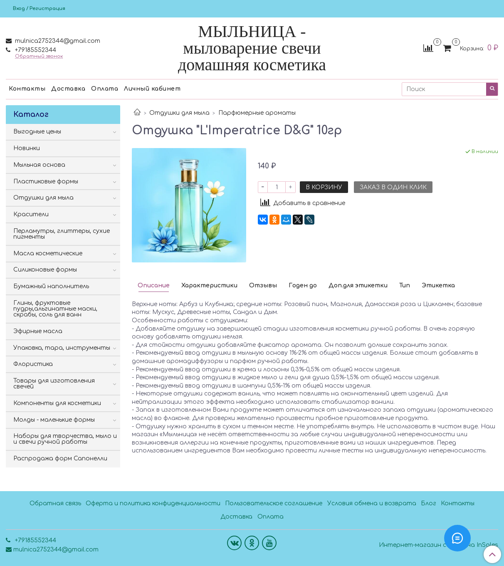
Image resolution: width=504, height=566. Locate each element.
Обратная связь (55, 503)
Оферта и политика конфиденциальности (153, 503)
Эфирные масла (37, 331)
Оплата (104, 89)
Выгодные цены (37, 132)
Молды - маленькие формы (54, 420)
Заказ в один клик (393, 187)
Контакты (27, 89)
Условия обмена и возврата (371, 503)
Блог (428, 503)
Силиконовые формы (45, 270)
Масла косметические (47, 253)
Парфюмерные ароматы (257, 113)
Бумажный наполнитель (51, 286)
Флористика (33, 364)
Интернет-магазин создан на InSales (438, 545)
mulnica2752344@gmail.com (56, 41)
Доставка (68, 89)
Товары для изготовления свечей (54, 384)
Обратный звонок (39, 56)
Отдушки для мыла (179, 113)
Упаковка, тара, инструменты (61, 348)
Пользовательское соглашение (273, 503)
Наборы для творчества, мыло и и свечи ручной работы (65, 439)
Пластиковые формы (45, 181)
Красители (31, 214)
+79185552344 (34, 50)
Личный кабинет (152, 89)
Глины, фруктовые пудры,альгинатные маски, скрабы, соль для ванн (55, 309)
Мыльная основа (39, 165)
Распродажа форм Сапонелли (60, 458)
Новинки (26, 148)
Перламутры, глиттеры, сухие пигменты (61, 234)
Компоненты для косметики (57, 403)
